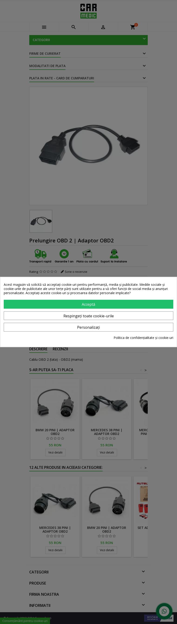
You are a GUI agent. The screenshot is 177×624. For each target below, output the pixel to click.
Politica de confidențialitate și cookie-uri (143, 338)
